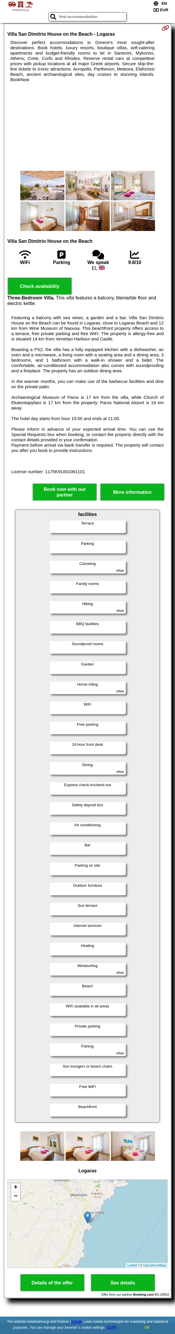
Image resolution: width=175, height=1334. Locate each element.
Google (76, 1322)
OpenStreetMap (154, 1265)
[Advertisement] (87, 126)
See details (123, 1282)
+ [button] (16, 1187)
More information (132, 492)
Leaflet (132, 1265)
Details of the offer (52, 1282)
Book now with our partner (65, 492)
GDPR (111, 1327)
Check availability (39, 286)
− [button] (16, 1196)
